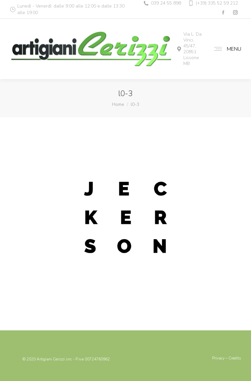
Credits (234, 358)
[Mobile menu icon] (226, 49)
